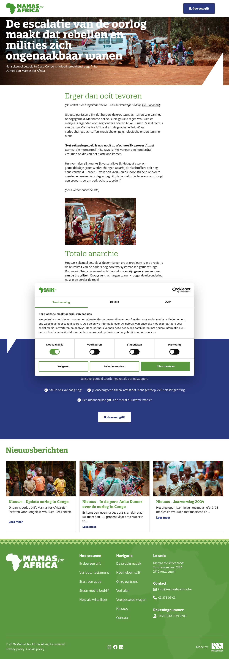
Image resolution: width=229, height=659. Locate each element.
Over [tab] (168, 301)
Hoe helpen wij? (128, 573)
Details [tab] (114, 301)
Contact (122, 618)
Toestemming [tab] (61, 302)
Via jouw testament (94, 573)
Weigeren (63, 366)
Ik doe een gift (90, 563)
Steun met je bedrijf (94, 591)
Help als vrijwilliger (93, 600)
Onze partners (127, 582)
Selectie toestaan (115, 366)
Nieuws (122, 609)
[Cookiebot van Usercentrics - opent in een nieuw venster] (174, 290)
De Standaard (151, 105)
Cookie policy (35, 649)
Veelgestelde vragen (131, 600)
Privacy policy (15, 649)
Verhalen (122, 591)
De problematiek (128, 563)
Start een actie (90, 582)
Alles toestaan (166, 366)
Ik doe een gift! (114, 417)
